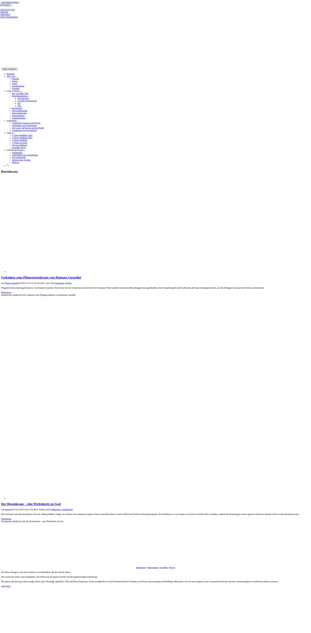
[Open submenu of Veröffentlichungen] (24, 150)
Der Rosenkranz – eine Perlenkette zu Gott (31, 504)
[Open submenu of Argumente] (17, 121)
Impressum (141, 567)
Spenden (164, 567)
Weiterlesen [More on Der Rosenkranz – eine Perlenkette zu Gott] (6, 519)
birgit (7, 509)
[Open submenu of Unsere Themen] (21, 91)
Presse (172, 567)
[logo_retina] (155, 563)
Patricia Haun (11, 283)
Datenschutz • (154, 567)
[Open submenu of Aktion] (14, 133)
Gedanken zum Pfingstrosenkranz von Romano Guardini (41, 277)
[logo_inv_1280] (94, 66)
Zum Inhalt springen (10, 2)
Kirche (68, 283)
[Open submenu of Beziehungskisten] (28, 96)
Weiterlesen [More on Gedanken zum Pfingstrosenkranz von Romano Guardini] (6, 292)
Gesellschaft (66, 509)
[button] (8, 166)
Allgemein (59, 283)
